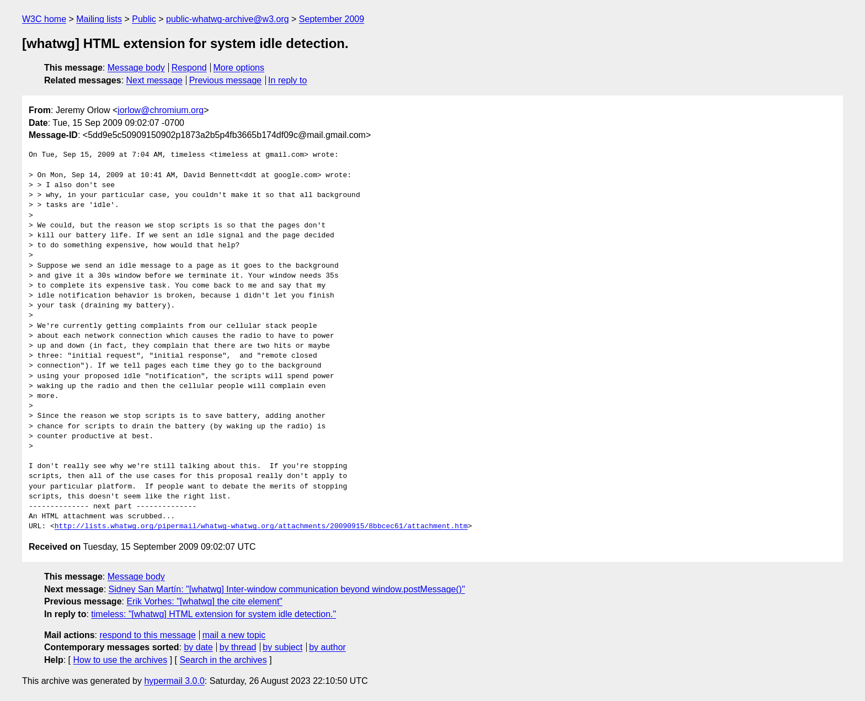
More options (239, 67)
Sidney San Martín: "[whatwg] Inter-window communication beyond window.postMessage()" (287, 589)
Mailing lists (99, 19)
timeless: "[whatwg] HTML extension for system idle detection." (213, 614)
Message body (136, 67)
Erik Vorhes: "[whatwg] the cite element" (204, 601)
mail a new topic (234, 635)
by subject (282, 647)
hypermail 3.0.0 (174, 681)
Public (144, 19)
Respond (189, 67)
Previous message (225, 80)
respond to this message (147, 635)
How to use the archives (120, 660)
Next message (154, 80)
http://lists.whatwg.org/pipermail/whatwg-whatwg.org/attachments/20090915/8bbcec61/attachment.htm (261, 527)
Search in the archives (222, 660)
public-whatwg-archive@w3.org (227, 19)
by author (327, 647)
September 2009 (331, 19)
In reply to (287, 80)
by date (198, 647)
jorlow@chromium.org (161, 110)
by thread (238, 647)
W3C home (44, 19)
